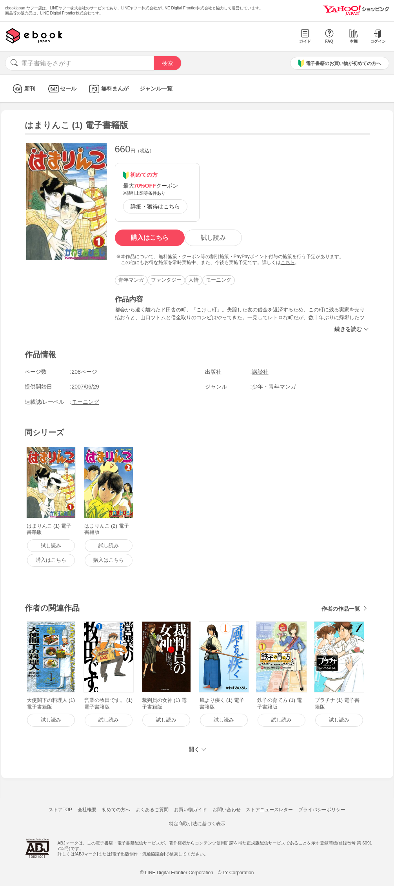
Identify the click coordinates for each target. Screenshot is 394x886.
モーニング (218, 280)
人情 (194, 280)
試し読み (213, 237)
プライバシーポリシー (321, 809)
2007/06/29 (85, 386)
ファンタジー (166, 280)
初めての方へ (116, 809)
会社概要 (87, 809)
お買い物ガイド (190, 809)
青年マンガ (131, 280)
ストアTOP (60, 809)
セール (61, 89)
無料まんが (108, 89)
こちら (288, 262)
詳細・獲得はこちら (155, 206)
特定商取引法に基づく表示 (197, 823)
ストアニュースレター (269, 809)
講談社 (260, 372)
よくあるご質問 (152, 809)
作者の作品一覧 (340, 609)
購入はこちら (150, 237)
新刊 (23, 89)
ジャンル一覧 (156, 88)
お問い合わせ (226, 809)
